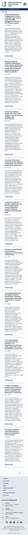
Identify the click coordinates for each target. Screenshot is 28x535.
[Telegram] (17, 522)
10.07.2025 (7, 25)
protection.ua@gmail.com (11, 518)
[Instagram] (14, 522)
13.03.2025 (7, 214)
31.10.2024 (7, 437)
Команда (5, 483)
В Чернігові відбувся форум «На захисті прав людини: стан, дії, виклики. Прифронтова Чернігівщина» (14, 115)
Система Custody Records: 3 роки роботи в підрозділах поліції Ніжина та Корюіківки (14, 252)
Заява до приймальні (9, 492)
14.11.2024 (7, 395)
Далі (20, 473)
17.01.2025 (7, 257)
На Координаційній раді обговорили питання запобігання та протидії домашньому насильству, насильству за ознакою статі (13, 297)
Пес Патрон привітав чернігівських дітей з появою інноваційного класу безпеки (12, 432)
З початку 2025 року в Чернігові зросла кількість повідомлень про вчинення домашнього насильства (14, 162)
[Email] (21, 522)
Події (4, 490)
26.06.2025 (7, 121)
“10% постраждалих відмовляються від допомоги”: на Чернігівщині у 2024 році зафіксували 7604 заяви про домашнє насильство (13, 344)
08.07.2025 (7, 74)
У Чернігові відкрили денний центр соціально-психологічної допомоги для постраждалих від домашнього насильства (13, 389)
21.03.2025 (7, 167)
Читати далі (9, 56)
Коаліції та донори (8, 488)
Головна (5, 478)
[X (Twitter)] (10, 522)
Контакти (5, 495)
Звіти (4, 485)
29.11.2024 (7, 304)
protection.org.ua (16, 533)
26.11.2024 (7, 351)
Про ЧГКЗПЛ (6, 481)
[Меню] (24, 4)
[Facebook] (7, 522)
